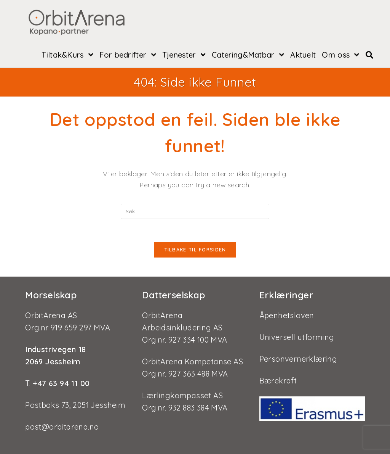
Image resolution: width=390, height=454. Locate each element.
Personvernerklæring (298, 359)
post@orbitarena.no (62, 426)
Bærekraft (278, 380)
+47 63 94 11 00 (60, 383)
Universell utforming (296, 337)
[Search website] (369, 55)
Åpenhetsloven (286, 315)
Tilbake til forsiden (195, 249)
